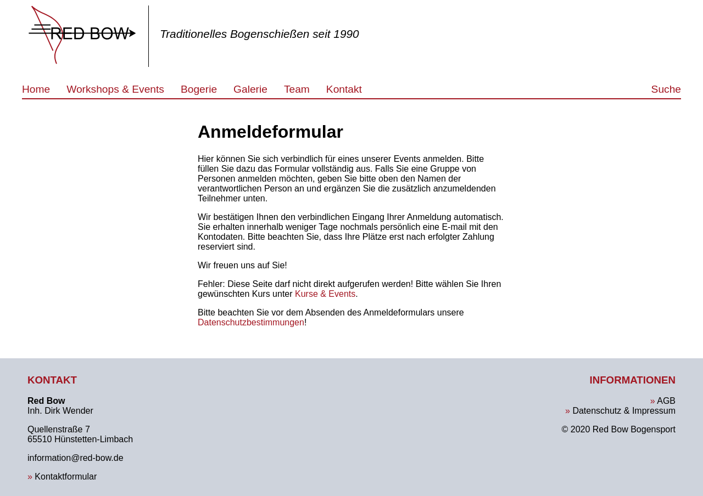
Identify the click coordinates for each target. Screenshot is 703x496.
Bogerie (199, 89)
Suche (666, 89)
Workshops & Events (115, 89)
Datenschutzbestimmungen (251, 322)
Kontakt (344, 89)
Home (36, 89)
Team (297, 89)
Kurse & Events (325, 293)
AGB (666, 400)
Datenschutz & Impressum (624, 410)
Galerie (250, 89)
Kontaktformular (66, 476)
